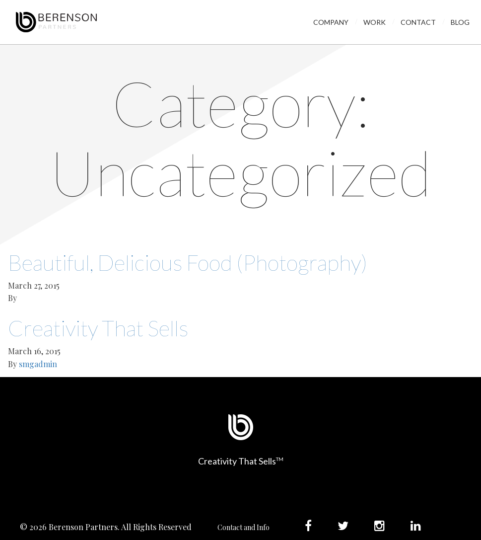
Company (330, 22)
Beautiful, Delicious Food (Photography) (187, 262)
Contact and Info (243, 527)
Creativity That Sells (98, 328)
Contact (418, 22)
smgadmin (38, 364)
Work (374, 22)
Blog (460, 22)
